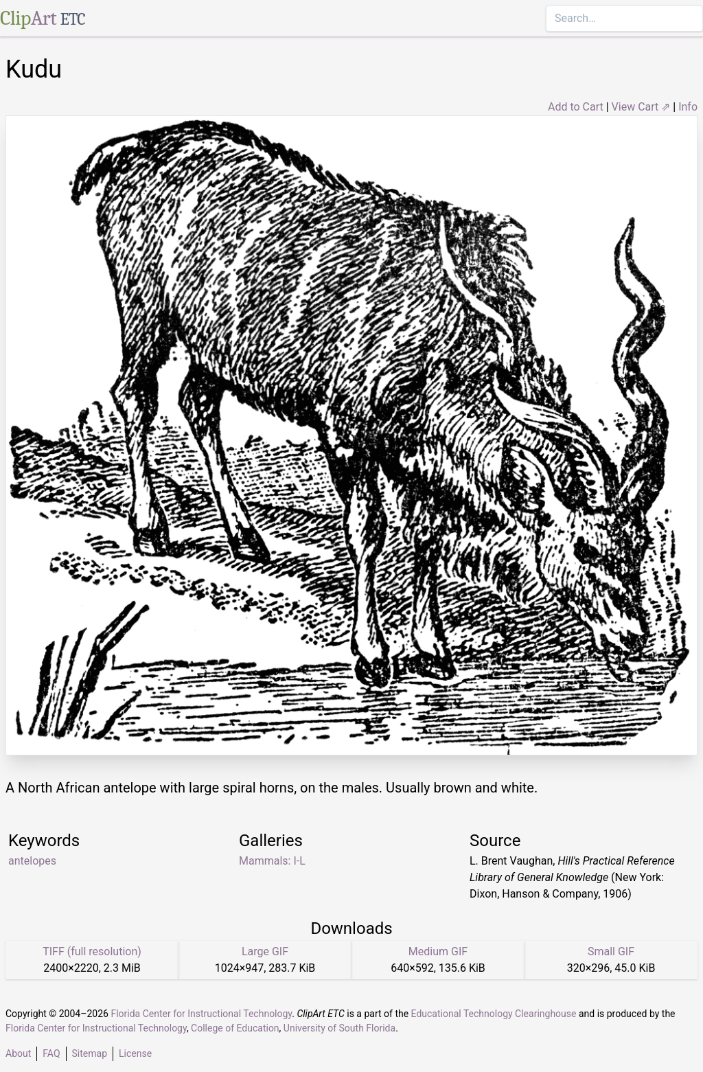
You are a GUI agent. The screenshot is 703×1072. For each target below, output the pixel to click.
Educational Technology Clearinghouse (494, 1013)
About (18, 1053)
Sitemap (89, 1053)
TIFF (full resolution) (92, 951)
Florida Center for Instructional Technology (201, 1013)
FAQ (51, 1053)
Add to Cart (575, 106)
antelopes (32, 860)
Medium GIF (438, 951)
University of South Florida (339, 1028)
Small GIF (611, 951)
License (135, 1053)
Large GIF (265, 951)
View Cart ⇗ (641, 106)
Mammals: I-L (272, 860)
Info (688, 106)
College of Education (235, 1028)
